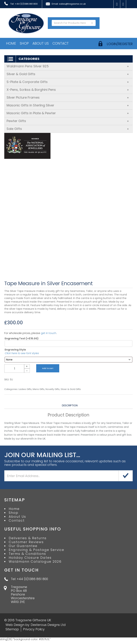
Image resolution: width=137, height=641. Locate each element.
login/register (120, 44)
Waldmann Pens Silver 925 (68, 66)
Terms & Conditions (27, 554)
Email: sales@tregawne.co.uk (69, 4)
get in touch (48, 333)
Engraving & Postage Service (36, 550)
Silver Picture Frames (68, 97)
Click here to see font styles (22, 353)
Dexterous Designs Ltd (48, 625)
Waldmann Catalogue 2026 (35, 562)
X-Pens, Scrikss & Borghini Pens (68, 89)
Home (11, 43)
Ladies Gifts (25, 389)
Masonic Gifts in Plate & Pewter (68, 113)
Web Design (15, 625)
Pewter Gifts (68, 121)
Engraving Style (15, 349)
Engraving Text (22, 338)
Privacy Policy (34, 629)
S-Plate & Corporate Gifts (68, 82)
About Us (40, 43)
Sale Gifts (68, 128)
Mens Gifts (38, 389)
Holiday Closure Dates (30, 558)
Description (70, 405)
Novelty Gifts (52, 389)
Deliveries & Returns (28, 538)
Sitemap (12, 629)
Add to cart (47, 368)
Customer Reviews (26, 542)
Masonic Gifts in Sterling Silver (68, 105)
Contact (60, 43)
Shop (24, 43)
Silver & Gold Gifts (68, 74)
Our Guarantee (23, 546)
